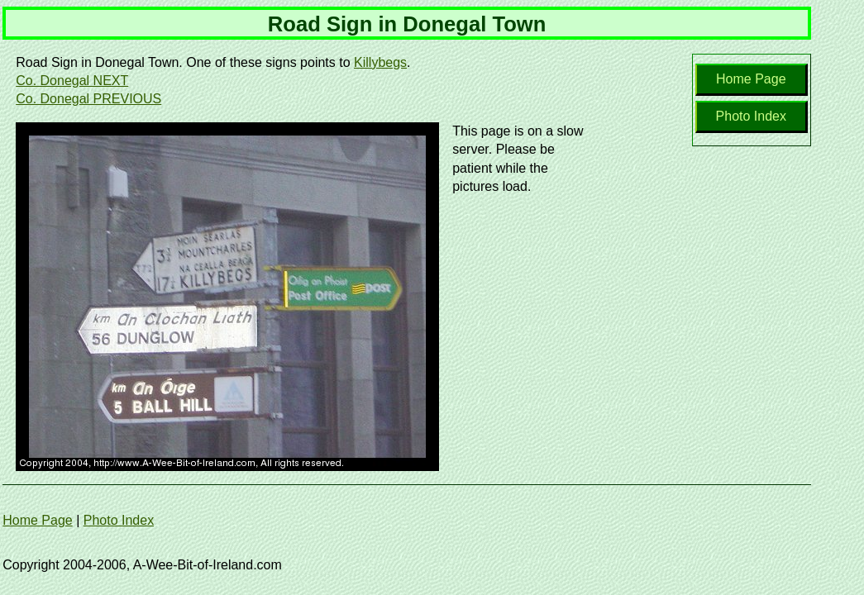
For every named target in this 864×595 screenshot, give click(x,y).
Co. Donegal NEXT (72, 81)
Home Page (751, 79)
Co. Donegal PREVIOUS (88, 99)
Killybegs (380, 62)
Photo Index (751, 116)
